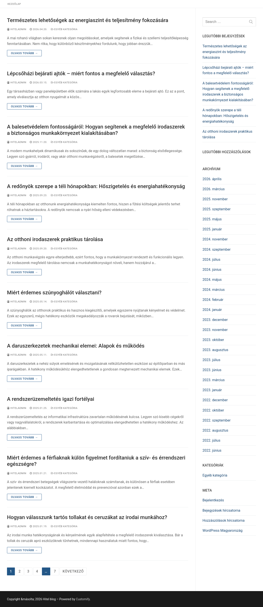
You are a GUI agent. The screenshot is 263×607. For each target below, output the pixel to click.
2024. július (211, 259)
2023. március (213, 380)
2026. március (213, 189)
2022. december (215, 400)
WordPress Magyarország (222, 530)
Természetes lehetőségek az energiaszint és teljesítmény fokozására (87, 20)
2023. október (213, 340)
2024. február (212, 300)
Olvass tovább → (24, 53)
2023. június (211, 370)
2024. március (213, 290)
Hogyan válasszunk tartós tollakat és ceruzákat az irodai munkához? (87, 517)
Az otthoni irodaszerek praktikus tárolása (55, 239)
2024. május (212, 280)
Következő (73, 571)
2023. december (215, 320)
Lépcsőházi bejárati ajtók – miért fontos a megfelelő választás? (81, 73)
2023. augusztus (215, 350)
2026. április (211, 179)
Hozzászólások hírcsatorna (223, 520)
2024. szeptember (216, 249)
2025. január (212, 229)
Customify (83, 599)
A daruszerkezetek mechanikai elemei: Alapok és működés (75, 346)
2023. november (215, 330)
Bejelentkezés (213, 500)
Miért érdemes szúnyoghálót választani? (54, 293)
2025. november (215, 199)
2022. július (211, 440)
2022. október (213, 410)
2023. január (212, 390)
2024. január (212, 310)
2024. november (215, 239)
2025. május (212, 219)
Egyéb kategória (64, 29)
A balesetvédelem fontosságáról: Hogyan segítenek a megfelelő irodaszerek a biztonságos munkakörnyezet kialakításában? (96, 130)
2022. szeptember (216, 420)
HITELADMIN (16, 29)
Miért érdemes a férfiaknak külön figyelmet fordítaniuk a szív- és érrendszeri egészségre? (96, 461)
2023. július (211, 360)
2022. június (211, 450)
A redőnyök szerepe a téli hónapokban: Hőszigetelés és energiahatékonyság (96, 186)
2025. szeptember (216, 209)
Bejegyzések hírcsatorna (221, 510)
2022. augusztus (215, 430)
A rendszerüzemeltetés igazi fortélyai (50, 399)
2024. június (211, 269)
